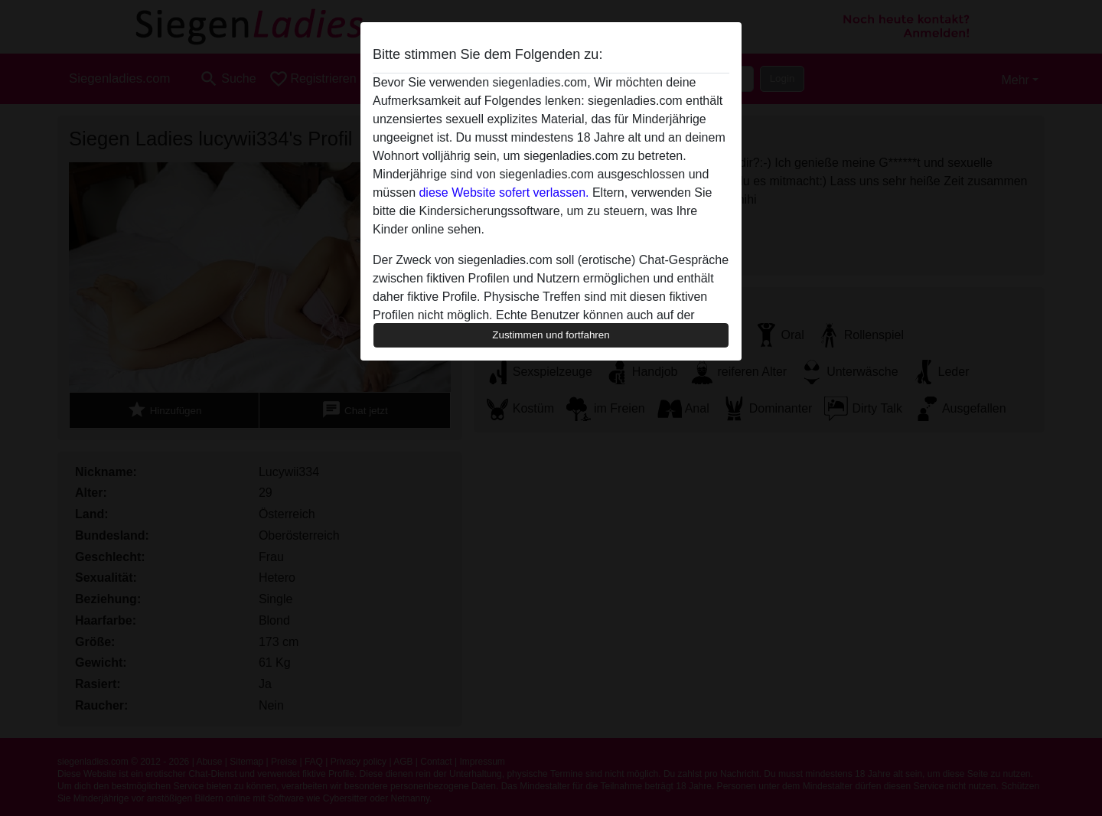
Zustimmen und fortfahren (551, 335)
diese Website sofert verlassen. (503, 192)
